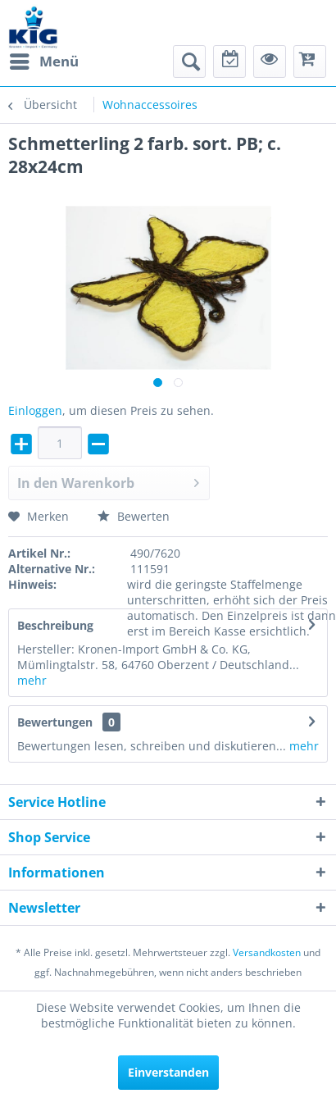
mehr (32, 680)
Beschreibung (55, 625)
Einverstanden (168, 1072)
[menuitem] (43, 61)
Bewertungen (55, 722)
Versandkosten (267, 952)
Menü (44, 59)
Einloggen (35, 410)
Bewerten (134, 516)
